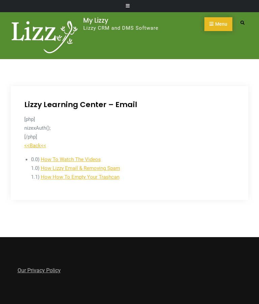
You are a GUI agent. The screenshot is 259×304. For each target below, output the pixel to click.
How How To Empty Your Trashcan (80, 177)
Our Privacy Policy (39, 270)
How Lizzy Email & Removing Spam (80, 168)
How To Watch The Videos (71, 159)
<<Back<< (35, 146)
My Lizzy (95, 20)
